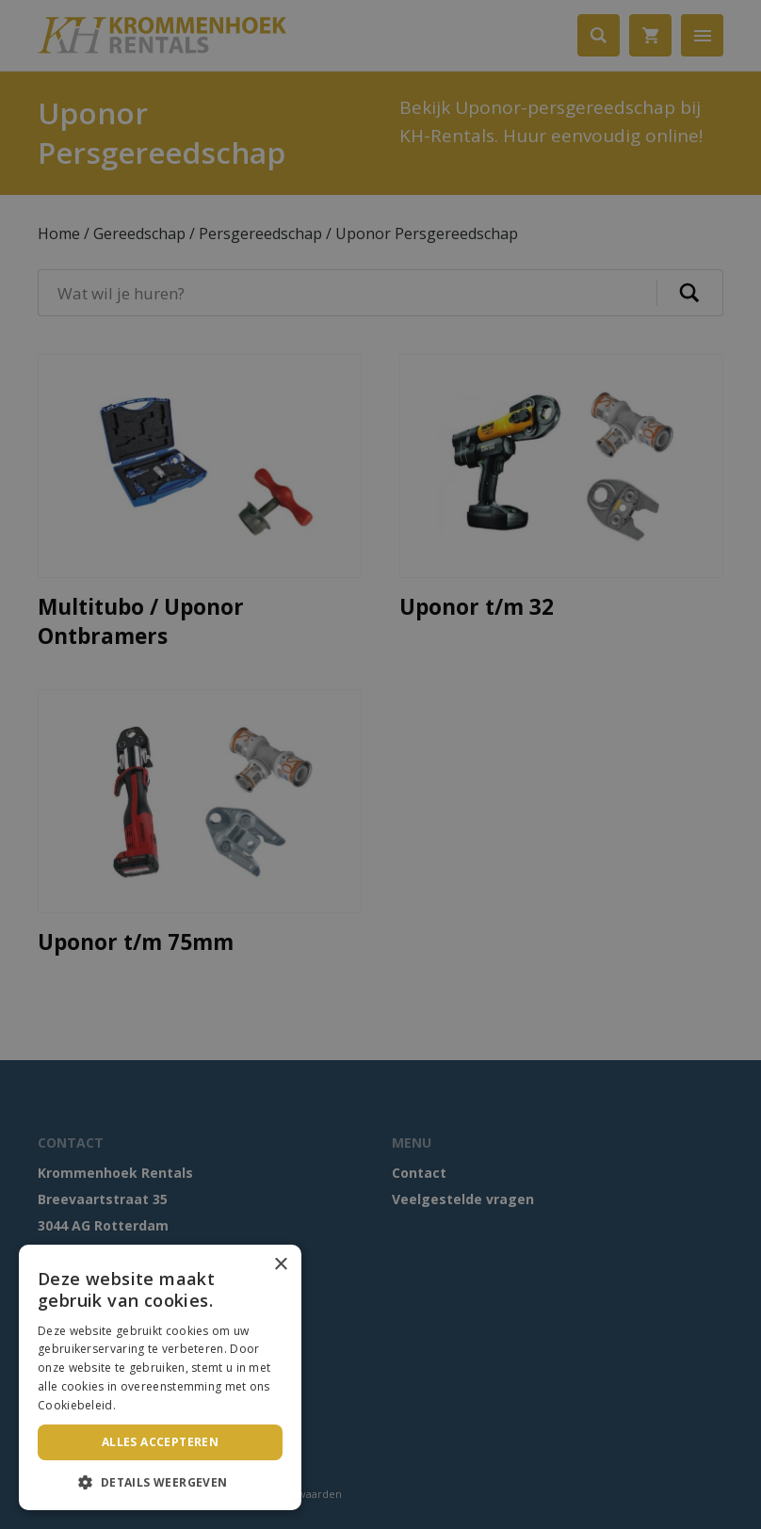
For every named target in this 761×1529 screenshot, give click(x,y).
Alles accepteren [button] (160, 1442)
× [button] (280, 1265)
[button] (160, 1482)
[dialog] (380, 764)
